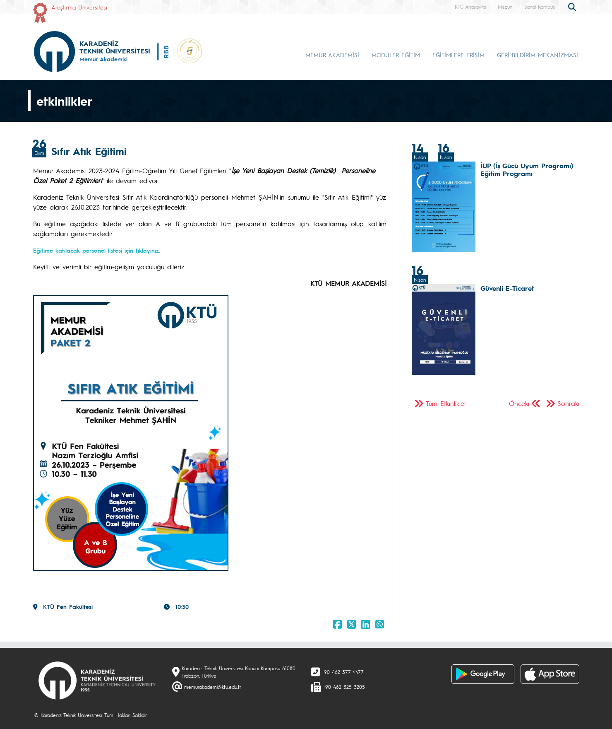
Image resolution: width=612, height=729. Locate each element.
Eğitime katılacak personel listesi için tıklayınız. (96, 250)
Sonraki (568, 403)
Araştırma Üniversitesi (79, 7)
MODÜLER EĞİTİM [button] (396, 54)
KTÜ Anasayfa (470, 6)
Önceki (519, 403)
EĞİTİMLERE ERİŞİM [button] (458, 54)
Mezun (505, 6)
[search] (573, 6)
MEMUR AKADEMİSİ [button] (332, 54)
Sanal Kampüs (539, 6)
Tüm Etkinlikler (446, 403)
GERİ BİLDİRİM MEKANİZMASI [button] (537, 54)
